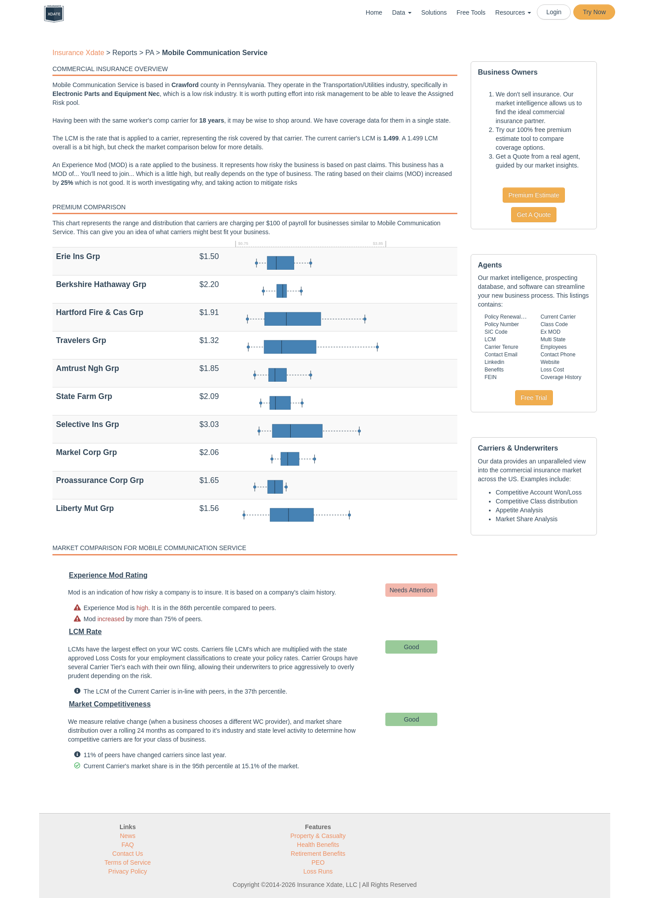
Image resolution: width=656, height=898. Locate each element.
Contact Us (127, 853)
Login (553, 12)
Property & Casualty (318, 835)
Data (401, 12)
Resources (513, 12)
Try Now (594, 12)
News (128, 835)
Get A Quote (534, 214)
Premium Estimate (533, 195)
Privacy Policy (127, 871)
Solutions (434, 12)
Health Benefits (318, 844)
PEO (318, 862)
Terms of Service (127, 862)
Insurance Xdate (78, 52)
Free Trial (534, 397)
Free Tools (470, 12)
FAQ (127, 844)
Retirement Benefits (318, 853)
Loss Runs (317, 871)
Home (374, 12)
